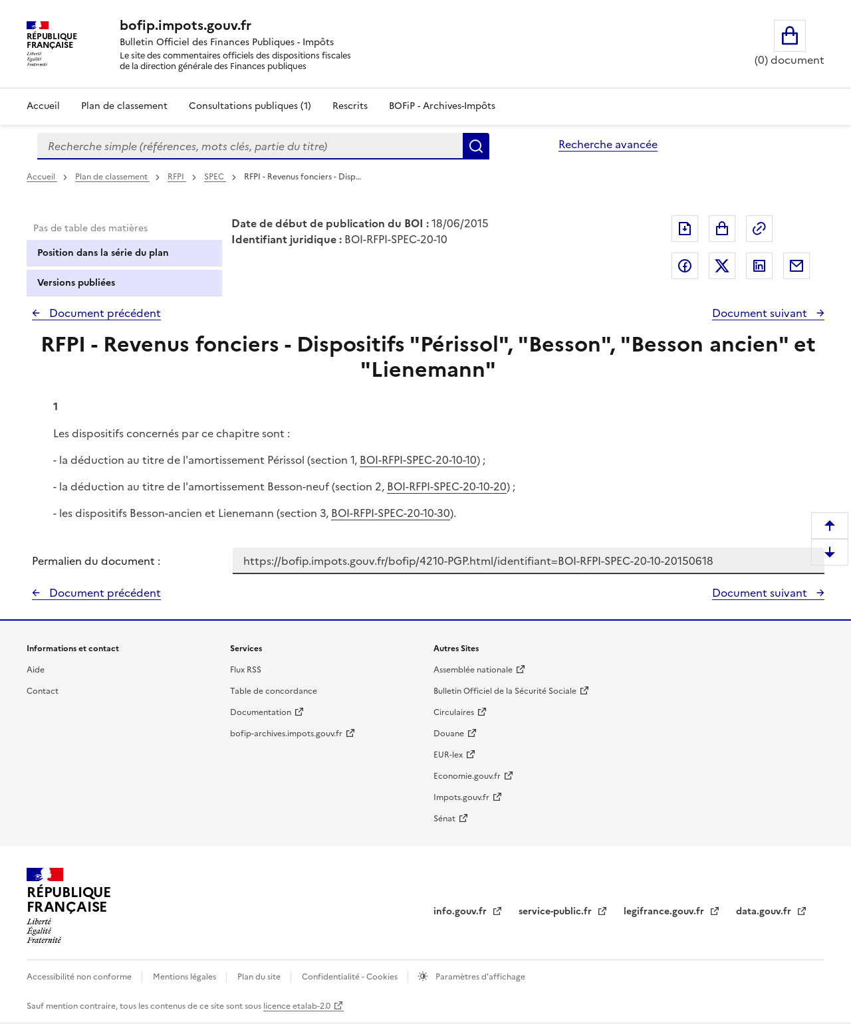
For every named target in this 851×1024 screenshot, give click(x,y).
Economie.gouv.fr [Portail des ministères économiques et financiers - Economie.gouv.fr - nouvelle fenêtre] (467, 776)
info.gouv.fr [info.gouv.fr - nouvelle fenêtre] (461, 911)
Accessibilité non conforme (80, 977)
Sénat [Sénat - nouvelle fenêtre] (444, 819)
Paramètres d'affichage (479, 977)
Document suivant (761, 313)
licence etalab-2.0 (296, 1006)
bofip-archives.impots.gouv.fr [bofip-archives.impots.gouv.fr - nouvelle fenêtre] (286, 734)
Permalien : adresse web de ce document (759, 228)
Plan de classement (112, 177)
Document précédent (104, 313)
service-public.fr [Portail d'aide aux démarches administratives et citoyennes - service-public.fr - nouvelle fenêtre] (556, 911)
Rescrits (350, 106)
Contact (43, 691)
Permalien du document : (96, 561)
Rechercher (476, 146)
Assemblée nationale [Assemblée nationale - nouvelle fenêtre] (473, 670)
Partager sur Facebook (684, 266)
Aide (36, 670)
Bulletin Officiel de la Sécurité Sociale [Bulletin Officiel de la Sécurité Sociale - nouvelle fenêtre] (504, 691)
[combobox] (250, 146)
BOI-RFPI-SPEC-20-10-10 (418, 460)
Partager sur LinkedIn (759, 266)
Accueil (43, 106)
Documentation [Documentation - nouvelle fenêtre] (260, 712)
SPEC (215, 177)
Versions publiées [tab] (76, 283)
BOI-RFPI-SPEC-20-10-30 (390, 513)
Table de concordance (273, 691)
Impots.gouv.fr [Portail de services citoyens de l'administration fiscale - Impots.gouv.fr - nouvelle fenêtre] (461, 797)
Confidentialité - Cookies (351, 977)
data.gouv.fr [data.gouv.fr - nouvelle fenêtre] (765, 911)
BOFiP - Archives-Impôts (442, 106)
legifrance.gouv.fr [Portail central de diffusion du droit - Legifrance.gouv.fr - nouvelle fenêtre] (665, 911)
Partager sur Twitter (722, 266)
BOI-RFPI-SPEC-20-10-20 (447, 486)
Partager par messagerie (796, 266)
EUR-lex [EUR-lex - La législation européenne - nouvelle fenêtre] (448, 755)
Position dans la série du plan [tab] (103, 253)
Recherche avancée (608, 144)
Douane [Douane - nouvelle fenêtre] (448, 734)
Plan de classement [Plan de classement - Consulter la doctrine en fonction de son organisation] (124, 106)
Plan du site (260, 977)
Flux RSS (245, 670)
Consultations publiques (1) (250, 106)
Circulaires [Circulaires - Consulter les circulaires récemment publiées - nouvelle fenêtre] (453, 712)
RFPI (177, 177)
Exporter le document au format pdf (684, 228)
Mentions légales (185, 977)
